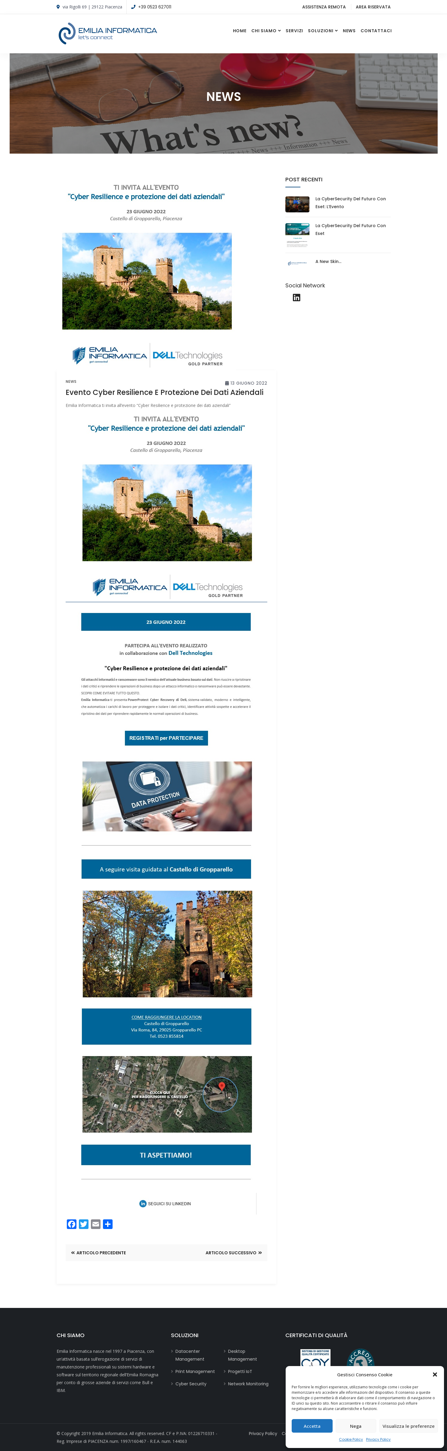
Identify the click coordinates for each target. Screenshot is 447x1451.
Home (240, 31)
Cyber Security (190, 1384)
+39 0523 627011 (154, 7)
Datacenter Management (189, 1355)
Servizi (294, 31)
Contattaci (376, 31)
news (71, 382)
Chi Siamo (264, 31)
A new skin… (328, 261)
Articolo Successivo (234, 1253)
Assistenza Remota (324, 7)
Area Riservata (373, 7)
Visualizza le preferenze (409, 1426)
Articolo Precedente (98, 1253)
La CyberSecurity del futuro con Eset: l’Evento (350, 203)
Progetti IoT (240, 1371)
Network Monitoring (248, 1384)
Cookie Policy (351, 1439)
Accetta (312, 1426)
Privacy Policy (378, 1439)
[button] (435, 1374)
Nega (356, 1426)
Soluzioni (321, 31)
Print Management (195, 1371)
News (349, 31)
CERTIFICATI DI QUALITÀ (316, 1335)
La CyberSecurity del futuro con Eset (350, 229)
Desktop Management (242, 1355)
